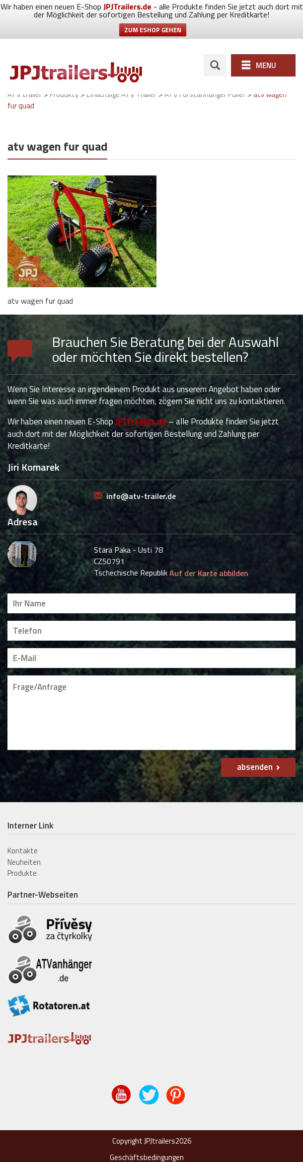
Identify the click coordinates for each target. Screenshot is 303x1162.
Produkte (22, 873)
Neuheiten (24, 862)
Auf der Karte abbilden (208, 573)
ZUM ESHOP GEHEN (152, 30)
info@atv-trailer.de (141, 496)
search (215, 65)
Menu (266, 65)
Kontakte (22, 850)
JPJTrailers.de (127, 6)
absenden (255, 766)
